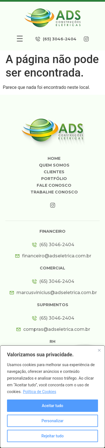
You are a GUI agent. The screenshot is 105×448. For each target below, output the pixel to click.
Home (54, 158)
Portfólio (54, 178)
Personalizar (52, 421)
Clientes (54, 171)
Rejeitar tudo (52, 436)
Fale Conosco (54, 185)
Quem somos (54, 165)
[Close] (99, 350)
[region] (52, 396)
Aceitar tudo (52, 405)
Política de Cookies (39, 391)
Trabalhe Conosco (54, 192)
